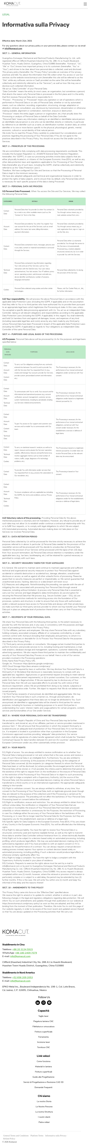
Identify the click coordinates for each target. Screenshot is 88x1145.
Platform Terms (36, 1135)
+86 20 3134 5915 (22, 949)
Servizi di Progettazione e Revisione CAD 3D (43, 1082)
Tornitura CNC (43, 1047)
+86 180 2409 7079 (26, 952)
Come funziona (43, 1061)
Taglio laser (43, 1016)
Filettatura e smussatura (43, 1026)
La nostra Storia (44, 1101)
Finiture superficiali (43, 1071)
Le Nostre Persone (44, 1106)
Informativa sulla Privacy (55, 1135)
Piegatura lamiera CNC (43, 1021)
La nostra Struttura (44, 1111)
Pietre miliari (44, 1122)
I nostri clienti (44, 1117)
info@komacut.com (13, 48)
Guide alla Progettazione (43, 1076)
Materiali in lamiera (43, 1066)
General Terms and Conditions (16, 1135)
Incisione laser (43, 1042)
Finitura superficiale (43, 1031)
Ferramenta (43, 1036)
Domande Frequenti (43, 1087)
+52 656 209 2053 (22, 977)
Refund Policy (9, 1138)
